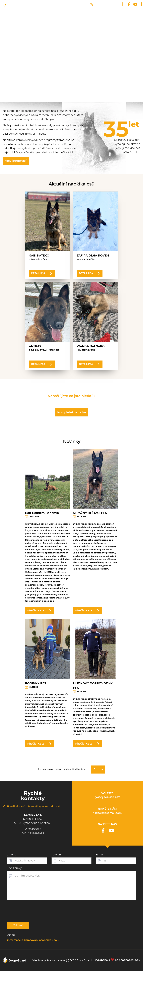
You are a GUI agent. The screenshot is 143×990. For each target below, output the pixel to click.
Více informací (15, 160)
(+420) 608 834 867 (107, 797)
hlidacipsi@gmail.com (107, 813)
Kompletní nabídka (71, 412)
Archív (98, 769)
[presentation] (29, 911)
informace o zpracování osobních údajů (33, 940)
